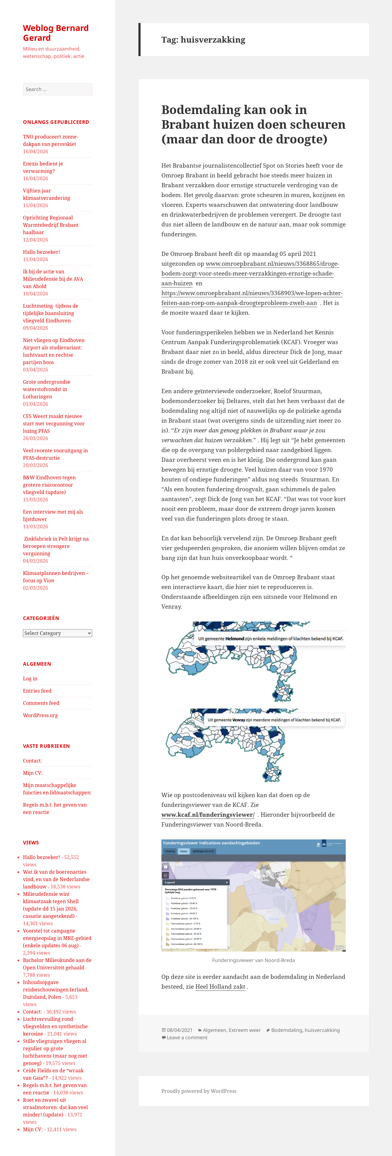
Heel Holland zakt (220, 987)
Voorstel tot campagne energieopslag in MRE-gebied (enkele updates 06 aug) (57, 938)
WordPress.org (40, 715)
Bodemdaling (286, 1030)
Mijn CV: (33, 773)
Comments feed (41, 703)
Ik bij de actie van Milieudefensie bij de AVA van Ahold (53, 279)
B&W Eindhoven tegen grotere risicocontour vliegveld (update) (49, 485)
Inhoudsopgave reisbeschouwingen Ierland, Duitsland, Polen (56, 989)
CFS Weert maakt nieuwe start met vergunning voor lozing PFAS (54, 423)
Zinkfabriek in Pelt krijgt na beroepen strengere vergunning (56, 546)
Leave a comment (187, 1037)
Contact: (32, 760)
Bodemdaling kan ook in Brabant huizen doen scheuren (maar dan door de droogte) (253, 124)
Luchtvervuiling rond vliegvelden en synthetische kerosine (55, 1026)
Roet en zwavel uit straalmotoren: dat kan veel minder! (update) (55, 1107)
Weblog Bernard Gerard (56, 32)
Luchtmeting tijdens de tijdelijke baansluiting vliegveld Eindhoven (50, 313)
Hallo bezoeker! (41, 252)
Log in (30, 678)
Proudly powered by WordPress (198, 1091)
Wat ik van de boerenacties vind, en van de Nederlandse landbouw (56, 879)
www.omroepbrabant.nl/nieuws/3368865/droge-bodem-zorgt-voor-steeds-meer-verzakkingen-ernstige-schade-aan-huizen (250, 273)
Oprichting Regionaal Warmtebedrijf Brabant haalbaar (51, 225)
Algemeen (214, 1030)
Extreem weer (245, 1030)
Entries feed (37, 690)
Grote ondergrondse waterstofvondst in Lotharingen (46, 389)
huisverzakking (322, 1030)
